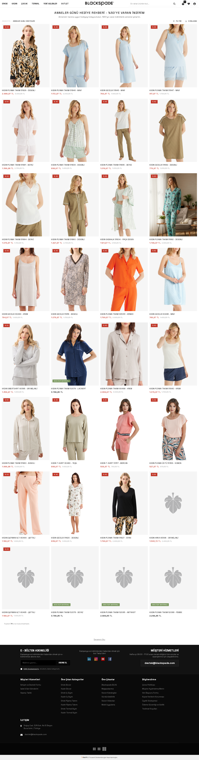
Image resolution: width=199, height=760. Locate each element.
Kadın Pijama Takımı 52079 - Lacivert (68, 388)
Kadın (14, 3)
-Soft (84, 757)
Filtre (177, 21)
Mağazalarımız (108, 689)
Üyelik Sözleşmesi (149, 701)
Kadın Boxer (66, 689)
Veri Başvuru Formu (150, 693)
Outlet (65, 3)
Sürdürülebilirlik (108, 697)
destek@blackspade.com (36, 734)
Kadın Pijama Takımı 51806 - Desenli (68, 165)
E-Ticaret (91, 757)
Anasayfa (6, 21)
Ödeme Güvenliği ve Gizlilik (153, 705)
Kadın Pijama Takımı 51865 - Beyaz (116, 165)
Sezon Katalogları (109, 693)
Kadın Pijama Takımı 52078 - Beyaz (67, 612)
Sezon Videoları (108, 701)
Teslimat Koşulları (149, 709)
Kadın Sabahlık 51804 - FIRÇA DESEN (117, 239)
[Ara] (174, 3)
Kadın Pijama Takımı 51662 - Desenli (166, 239)
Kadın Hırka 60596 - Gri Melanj (164, 538)
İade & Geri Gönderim (29, 689)
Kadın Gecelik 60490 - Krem (15, 314)
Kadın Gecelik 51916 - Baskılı (64, 314)
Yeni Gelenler (50, 3)
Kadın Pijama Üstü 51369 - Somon (165, 463)
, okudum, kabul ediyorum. (40, 669)
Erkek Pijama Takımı (69, 701)
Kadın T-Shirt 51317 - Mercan (114, 463)
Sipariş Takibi (26, 693)
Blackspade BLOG (109, 685)
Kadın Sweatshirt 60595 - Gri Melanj (19, 388)
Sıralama (191, 21)
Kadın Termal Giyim (69, 713)
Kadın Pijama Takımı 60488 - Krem (116, 388)
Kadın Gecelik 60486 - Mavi (162, 314)
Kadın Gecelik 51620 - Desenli (65, 538)
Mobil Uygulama (108, 705)
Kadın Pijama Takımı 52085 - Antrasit (118, 612)
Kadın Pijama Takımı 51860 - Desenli (68, 239)
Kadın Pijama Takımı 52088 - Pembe (165, 612)
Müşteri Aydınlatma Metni (153, 689)
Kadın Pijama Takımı (69, 705)
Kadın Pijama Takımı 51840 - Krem (165, 388)
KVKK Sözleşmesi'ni (31, 669)
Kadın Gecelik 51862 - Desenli (163, 165)
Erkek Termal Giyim (69, 709)
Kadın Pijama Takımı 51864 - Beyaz (18, 239)
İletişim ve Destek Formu (30, 685)
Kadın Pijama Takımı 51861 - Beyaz (17, 165)
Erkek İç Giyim (67, 693)
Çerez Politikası (148, 685)
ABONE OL (62, 663)
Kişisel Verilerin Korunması (153, 697)
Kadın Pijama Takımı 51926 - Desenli (18, 90)
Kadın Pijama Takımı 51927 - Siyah (115, 538)
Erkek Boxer (66, 685)
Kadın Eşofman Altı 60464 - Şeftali (18, 538)
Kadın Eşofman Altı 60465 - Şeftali (18, 612)
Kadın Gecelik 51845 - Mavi (112, 90)
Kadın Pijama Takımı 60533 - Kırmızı (117, 314)
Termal (35, 3)
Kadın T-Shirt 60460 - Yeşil (64, 463)
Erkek (5, 3)
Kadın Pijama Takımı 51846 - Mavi (66, 90)
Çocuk (24, 3)
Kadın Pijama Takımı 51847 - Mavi (164, 90)
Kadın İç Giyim (67, 697)
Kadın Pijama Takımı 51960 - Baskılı (18, 463)
